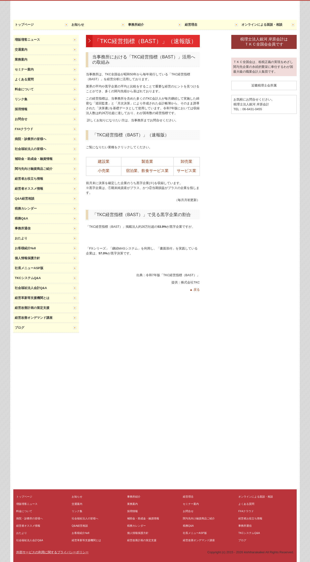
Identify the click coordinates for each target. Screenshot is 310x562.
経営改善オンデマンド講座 (34, 318)
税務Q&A (21, 218)
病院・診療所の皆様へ (30, 139)
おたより (21, 238)
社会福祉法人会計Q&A (31, 288)
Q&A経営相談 (24, 198)
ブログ (19, 327)
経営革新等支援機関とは (32, 298)
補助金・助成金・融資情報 (34, 159)
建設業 (103, 161)
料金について (24, 89)
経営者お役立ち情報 (29, 178)
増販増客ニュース (27, 39)
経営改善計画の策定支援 (32, 308)
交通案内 (21, 49)
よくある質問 (24, 79)
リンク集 (21, 99)
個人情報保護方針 (27, 258)
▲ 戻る (195, 289)
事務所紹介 (136, 24)
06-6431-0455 (252, 109)
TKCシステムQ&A (28, 278)
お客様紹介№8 (25, 248)
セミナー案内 (24, 69)
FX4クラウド (24, 129)
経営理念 (191, 24)
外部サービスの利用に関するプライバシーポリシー (52, 552)
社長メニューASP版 (29, 268)
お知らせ (77, 24)
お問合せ (21, 119)
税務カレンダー (26, 208)
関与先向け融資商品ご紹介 (34, 169)
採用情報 (21, 109)
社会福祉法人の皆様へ (30, 149)
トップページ (24, 24)
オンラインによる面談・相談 (261, 24)
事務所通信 (23, 228)
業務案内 (21, 59)
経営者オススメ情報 (29, 188)
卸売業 (186, 161)
